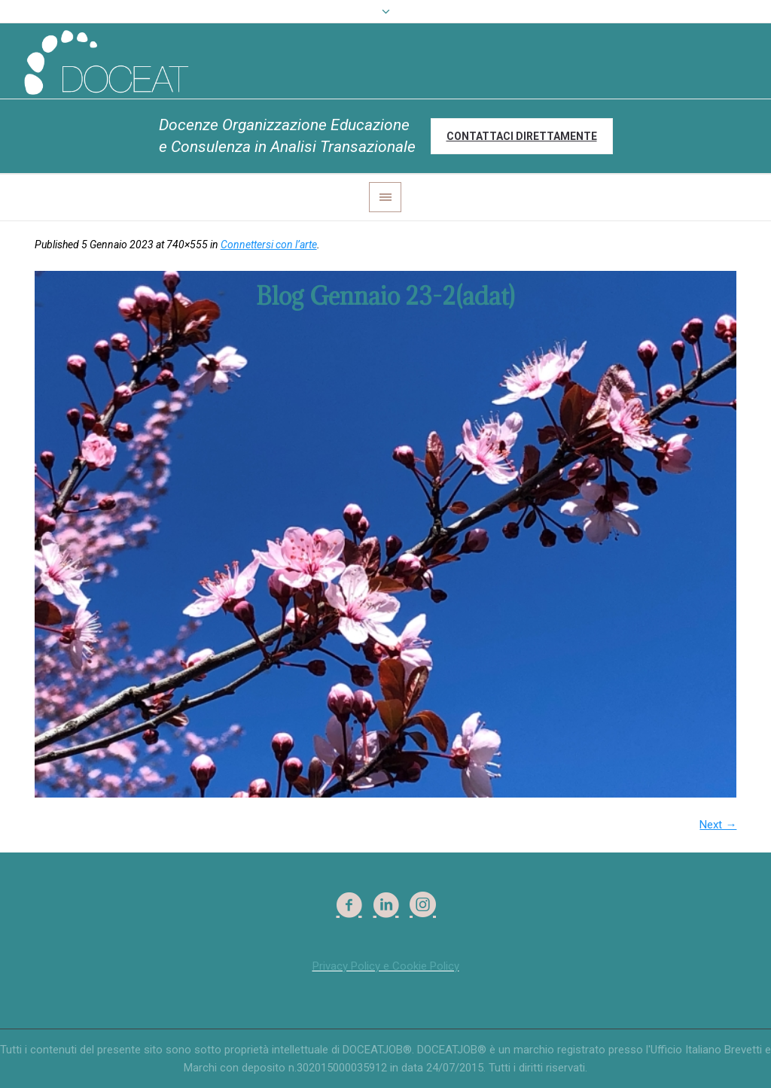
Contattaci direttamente (521, 136)
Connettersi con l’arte (269, 245)
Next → (717, 824)
